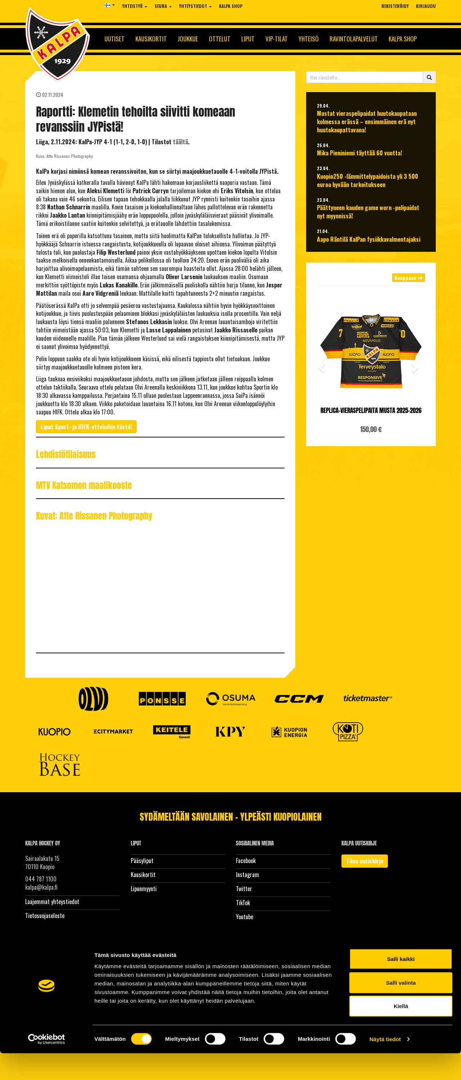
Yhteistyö (134, 6)
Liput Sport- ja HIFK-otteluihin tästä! (86, 426)
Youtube (244, 916)
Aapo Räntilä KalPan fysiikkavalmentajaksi (368, 239)
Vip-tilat (276, 38)
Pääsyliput (142, 860)
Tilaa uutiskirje (364, 861)
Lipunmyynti (144, 888)
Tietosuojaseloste (44, 915)
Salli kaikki (401, 986)
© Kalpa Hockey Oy (42, 950)
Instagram (247, 874)
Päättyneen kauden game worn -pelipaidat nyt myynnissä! (368, 212)
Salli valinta (401, 1009)
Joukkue (188, 38)
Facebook (246, 860)
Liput (248, 38)
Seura (163, 6)
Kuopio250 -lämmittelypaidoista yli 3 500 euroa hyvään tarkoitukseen (367, 180)
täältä (180, 141)
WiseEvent (124, 950)
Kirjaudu (426, 6)
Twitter (244, 888)
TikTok (243, 902)
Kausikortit (151, 38)
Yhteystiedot (195, 6)
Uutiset (114, 38)
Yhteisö (309, 38)
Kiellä (401, 1033)
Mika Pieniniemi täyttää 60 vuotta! (359, 153)
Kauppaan (408, 277)
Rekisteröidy (395, 6)
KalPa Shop (230, 6)
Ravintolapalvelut (354, 38)
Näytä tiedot (385, 1066)
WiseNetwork (167, 950)
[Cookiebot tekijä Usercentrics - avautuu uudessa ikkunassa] (46, 1066)
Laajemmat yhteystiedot (52, 901)
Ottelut (219, 38)
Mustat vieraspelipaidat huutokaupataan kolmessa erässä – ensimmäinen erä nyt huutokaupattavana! (367, 121)
